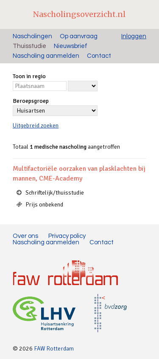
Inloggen (133, 36)
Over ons (25, 236)
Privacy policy (67, 236)
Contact (99, 56)
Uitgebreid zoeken (36, 125)
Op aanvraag (79, 36)
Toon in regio (29, 76)
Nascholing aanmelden (46, 56)
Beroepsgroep (31, 101)
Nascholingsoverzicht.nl (79, 14)
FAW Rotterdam (54, 348)
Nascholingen (32, 36)
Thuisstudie (29, 46)
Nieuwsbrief (70, 46)
